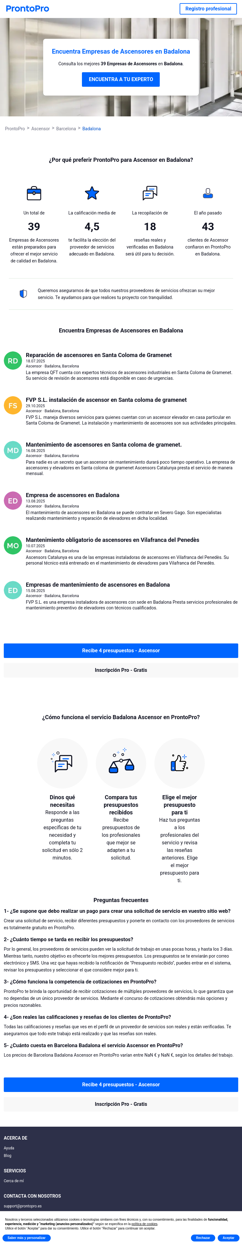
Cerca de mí (14, 1181)
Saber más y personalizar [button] (27, 1238)
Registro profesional (208, 9)
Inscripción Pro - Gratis (121, 670)
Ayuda (9, 1148)
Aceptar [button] (228, 1238)
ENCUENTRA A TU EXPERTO (121, 79)
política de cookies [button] (144, 1224)
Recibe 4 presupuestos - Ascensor (121, 651)
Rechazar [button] (203, 1238)
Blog (7, 1155)
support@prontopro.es (23, 1206)
